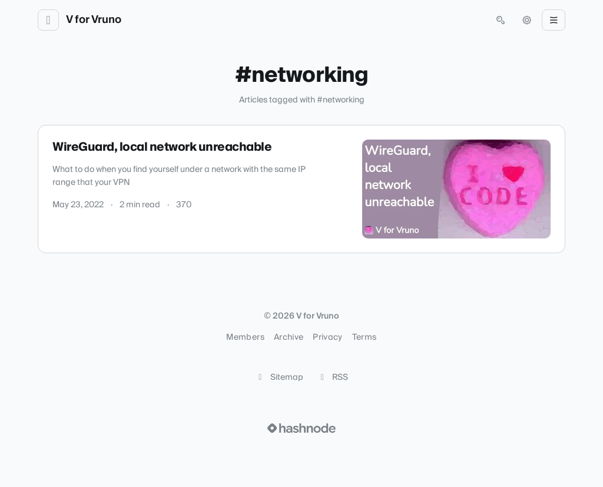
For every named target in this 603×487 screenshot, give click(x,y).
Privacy (327, 337)
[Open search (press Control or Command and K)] (500, 20)
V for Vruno (93, 20)
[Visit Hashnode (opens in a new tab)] (301, 428)
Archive (288, 337)
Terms (364, 337)
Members (245, 337)
